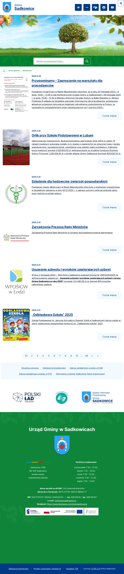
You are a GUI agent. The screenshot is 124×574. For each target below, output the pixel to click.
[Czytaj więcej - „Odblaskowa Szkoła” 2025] (62, 325)
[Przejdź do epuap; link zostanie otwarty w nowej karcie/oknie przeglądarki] (95, 7)
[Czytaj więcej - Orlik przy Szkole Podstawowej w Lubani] (62, 147)
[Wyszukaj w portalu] (58, 61)
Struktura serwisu (30, 372)
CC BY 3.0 (95, 569)
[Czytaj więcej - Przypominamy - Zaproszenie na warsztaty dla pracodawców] (62, 97)
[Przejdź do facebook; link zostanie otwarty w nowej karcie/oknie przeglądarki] (103, 7)
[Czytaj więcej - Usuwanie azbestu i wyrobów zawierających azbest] (62, 281)
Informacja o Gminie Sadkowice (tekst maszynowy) (80, 378)
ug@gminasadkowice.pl (65, 500)
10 (77, 355)
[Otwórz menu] (121, 3)
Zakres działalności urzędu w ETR (35, 378)
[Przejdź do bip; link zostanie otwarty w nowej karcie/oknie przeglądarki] (86, 7)
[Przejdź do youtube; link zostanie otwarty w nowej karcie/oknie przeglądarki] (112, 7)
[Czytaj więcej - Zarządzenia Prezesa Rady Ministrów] (62, 237)
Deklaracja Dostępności (54, 372)
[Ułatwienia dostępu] (78, 7)
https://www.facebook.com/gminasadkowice (67, 504)
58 (86, 355)
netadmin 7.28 (72, 569)
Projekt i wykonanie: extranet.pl (47, 569)
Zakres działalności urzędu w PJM (86, 372)
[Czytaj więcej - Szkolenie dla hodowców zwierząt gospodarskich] (62, 193)
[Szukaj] (87, 61)
